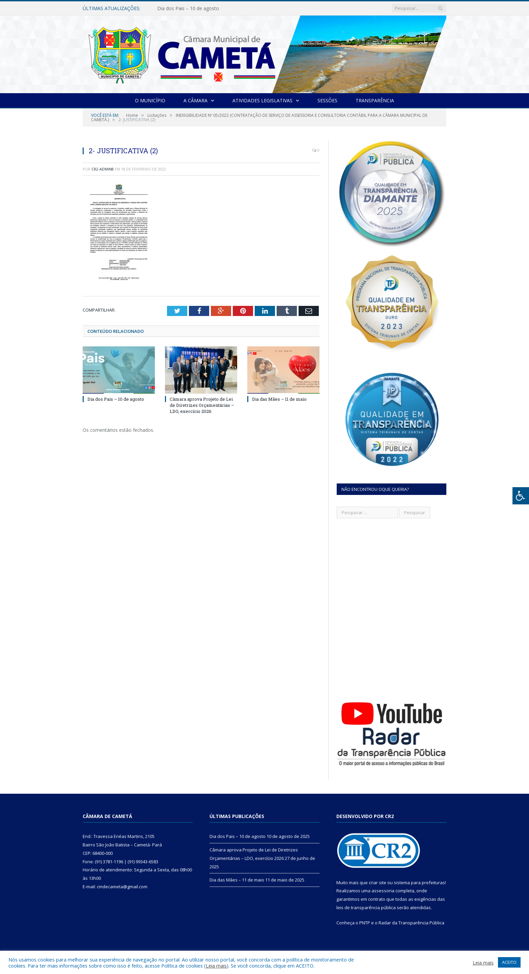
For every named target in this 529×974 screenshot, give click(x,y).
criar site (377, 882)
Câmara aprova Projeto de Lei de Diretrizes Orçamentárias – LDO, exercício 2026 (202, 405)
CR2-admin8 (102, 169)
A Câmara (195, 100)
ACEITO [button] (509, 962)
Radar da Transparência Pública (411, 923)
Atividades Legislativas (262, 100)
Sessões (327, 100)
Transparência (375, 100)
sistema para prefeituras (419, 882)
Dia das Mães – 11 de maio (279, 399)
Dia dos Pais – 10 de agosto (188, 8)
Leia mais (216, 965)
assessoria (382, 891)
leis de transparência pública (366, 907)
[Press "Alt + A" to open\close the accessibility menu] (520, 495)
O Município (150, 100)
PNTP (364, 923)
